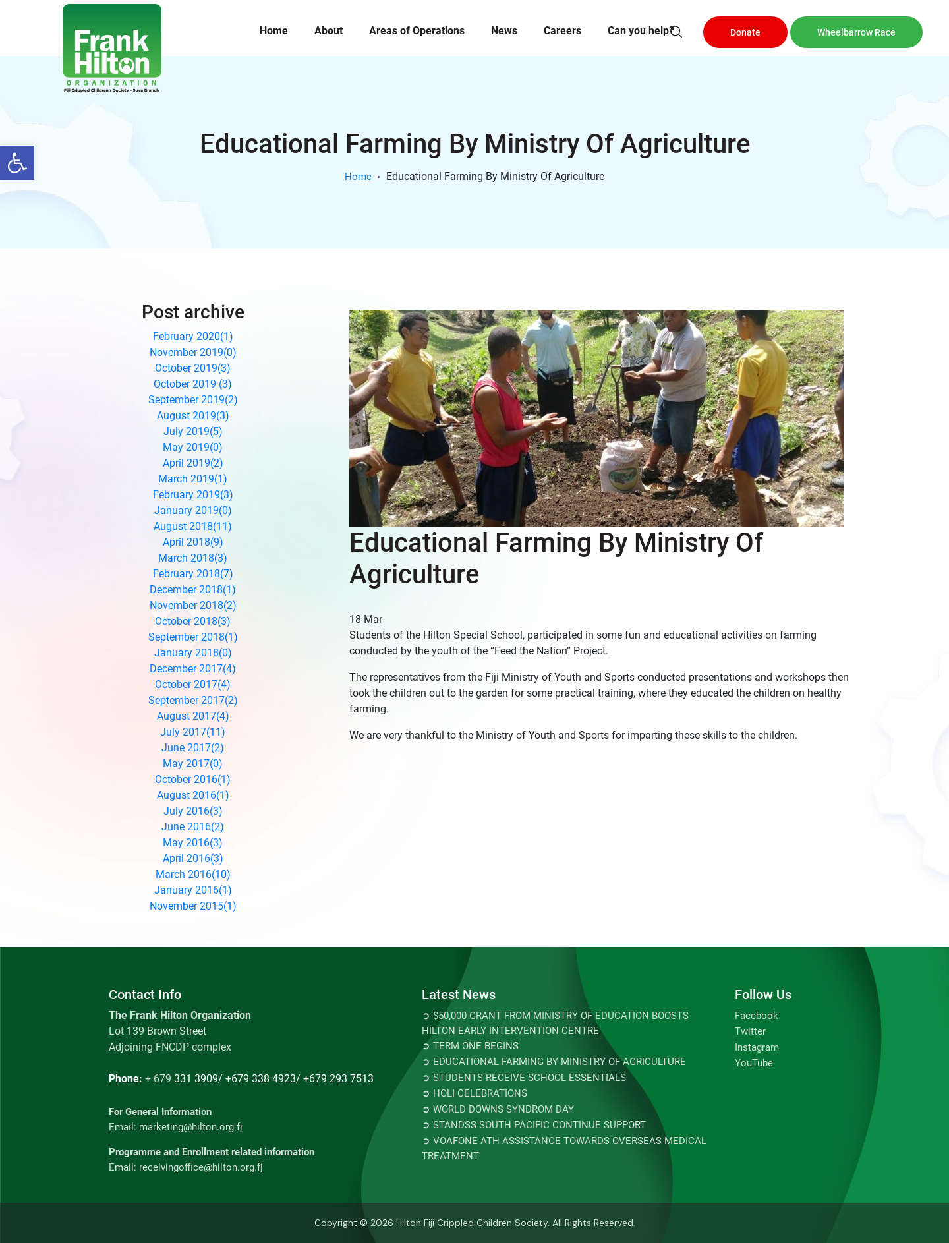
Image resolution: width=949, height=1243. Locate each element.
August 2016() (193, 795)
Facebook (756, 1016)
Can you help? (641, 30)
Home (274, 30)
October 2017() (193, 684)
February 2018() (193, 573)
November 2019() (193, 352)
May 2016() (193, 842)
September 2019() (193, 399)
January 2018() (193, 653)
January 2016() (193, 890)
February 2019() (193, 494)
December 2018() (193, 589)
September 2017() (193, 700)
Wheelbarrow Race (856, 32)
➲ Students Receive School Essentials (524, 1078)
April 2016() (193, 858)
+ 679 (158, 1078)
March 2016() (193, 874)
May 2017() (193, 763)
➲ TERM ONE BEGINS (470, 1046)
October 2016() (193, 779)
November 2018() (193, 605)
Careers (562, 30)
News (504, 30)
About (328, 30)
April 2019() (193, 463)
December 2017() (193, 668)
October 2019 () (193, 384)
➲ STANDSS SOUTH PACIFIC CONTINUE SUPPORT (534, 1125)
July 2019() (193, 431)
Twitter (750, 1031)
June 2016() (192, 827)
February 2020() (193, 336)
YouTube (754, 1063)
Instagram (757, 1047)
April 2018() (193, 542)
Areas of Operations (417, 30)
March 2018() (192, 558)
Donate (745, 32)
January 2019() (193, 510)
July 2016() (193, 811)
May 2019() (193, 447)
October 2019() (193, 368)
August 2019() (193, 415)
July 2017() (192, 732)
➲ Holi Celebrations (474, 1093)
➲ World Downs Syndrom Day (498, 1109)
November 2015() (193, 906)
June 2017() (192, 747)
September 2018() (193, 637)
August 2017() (193, 716)
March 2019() (192, 479)
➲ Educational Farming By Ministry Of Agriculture (554, 1062)
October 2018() (193, 621)
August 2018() (193, 526)
